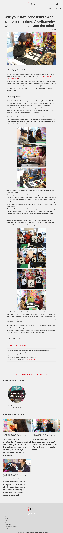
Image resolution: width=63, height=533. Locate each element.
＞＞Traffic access (29, 359)
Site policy (7, 528)
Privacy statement (8, 524)
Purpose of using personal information (12, 526)
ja (53, 9)
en (56, 9)
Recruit (6, 518)
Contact (6, 520)
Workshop (18, 374)
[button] (60, 9)
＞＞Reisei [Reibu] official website (16, 345)
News (6, 516)
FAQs (6, 522)
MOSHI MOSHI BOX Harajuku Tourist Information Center (35, 374)
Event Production (10, 374)
